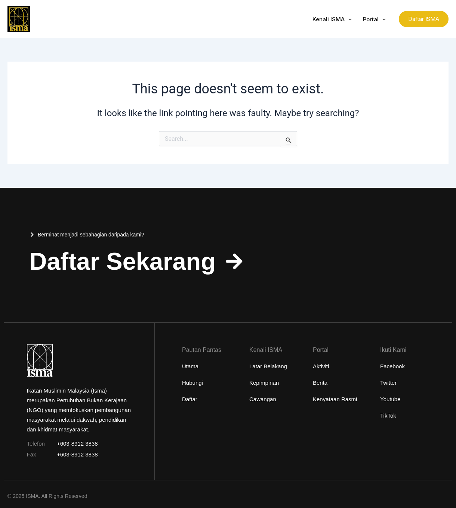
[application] (348, 19)
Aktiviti (321, 366)
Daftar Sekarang (123, 261)
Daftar (189, 399)
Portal (374, 19)
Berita (320, 383)
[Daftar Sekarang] (234, 261)
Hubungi (192, 383)
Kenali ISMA (332, 19)
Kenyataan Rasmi (335, 399)
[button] (424, 19)
